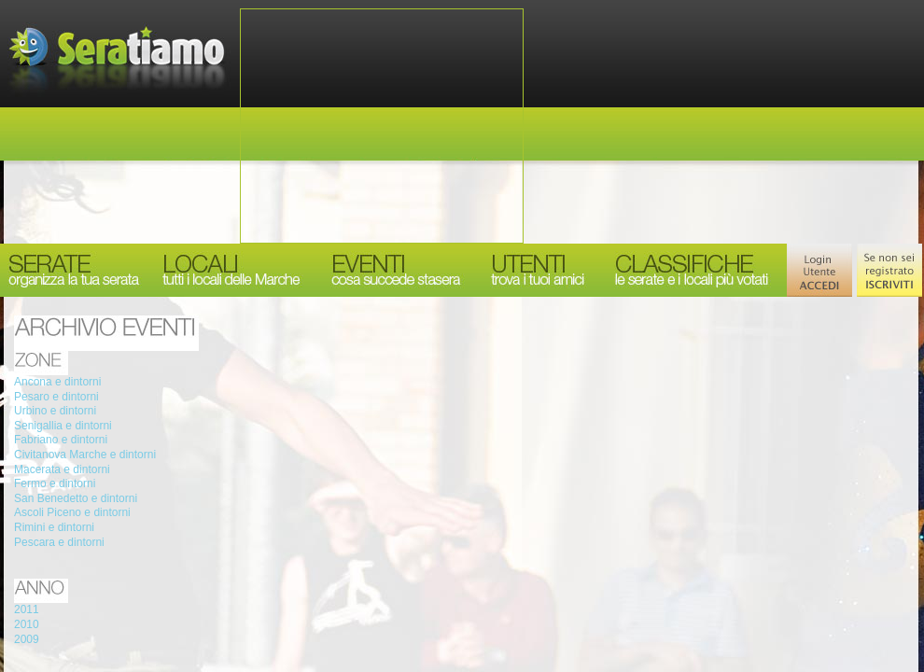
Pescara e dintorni (59, 542)
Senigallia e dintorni (63, 425)
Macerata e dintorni (62, 469)
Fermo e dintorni (54, 483)
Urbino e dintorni (55, 410)
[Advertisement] (382, 126)
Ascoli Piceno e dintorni (72, 512)
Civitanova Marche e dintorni (85, 454)
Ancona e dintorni (57, 381)
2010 (26, 624)
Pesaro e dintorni (56, 396)
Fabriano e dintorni (60, 439)
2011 (26, 609)
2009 (26, 639)
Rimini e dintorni (54, 527)
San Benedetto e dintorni (75, 498)
